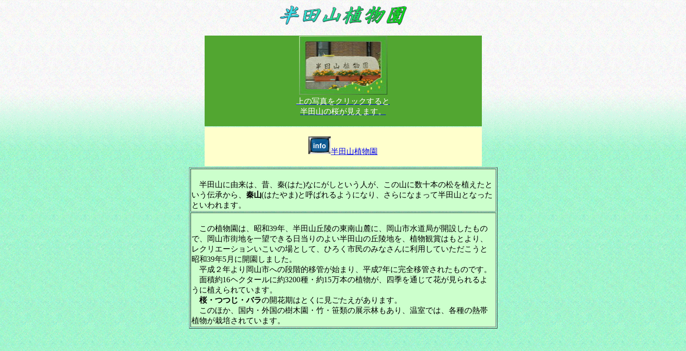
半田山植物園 (343, 151)
